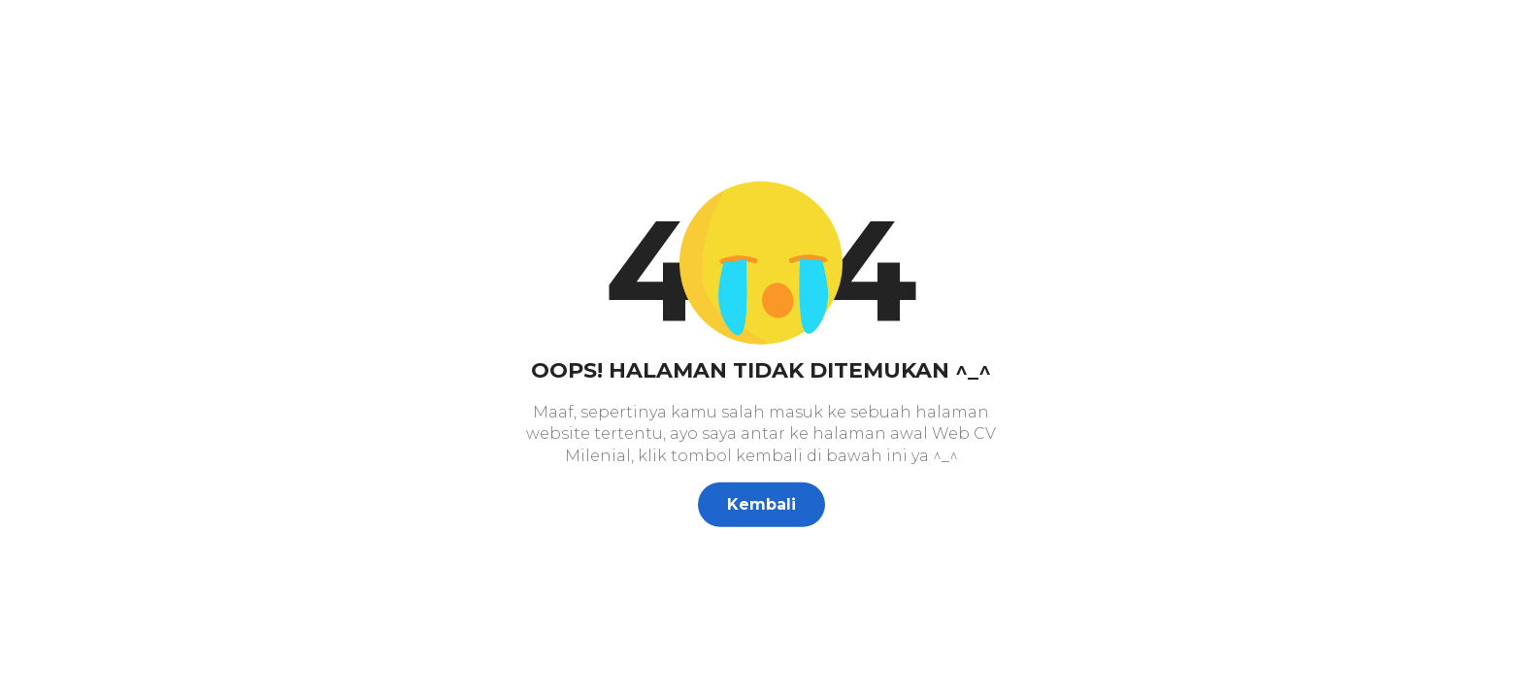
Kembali (761, 504)
